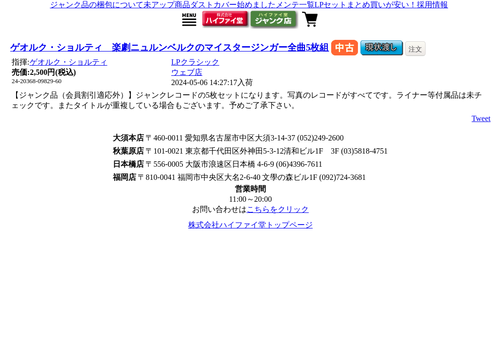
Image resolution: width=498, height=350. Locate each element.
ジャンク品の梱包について (96, 4)
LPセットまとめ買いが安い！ (366, 4)
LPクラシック (195, 62)
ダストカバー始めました (233, 4)
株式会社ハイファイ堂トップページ (250, 225)
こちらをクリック (278, 209)
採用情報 (432, 4)
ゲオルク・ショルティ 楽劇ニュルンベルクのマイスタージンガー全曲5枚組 (169, 47)
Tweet (481, 118)
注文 (415, 49)
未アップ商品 (166, 4)
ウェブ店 (186, 72)
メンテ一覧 (295, 4)
